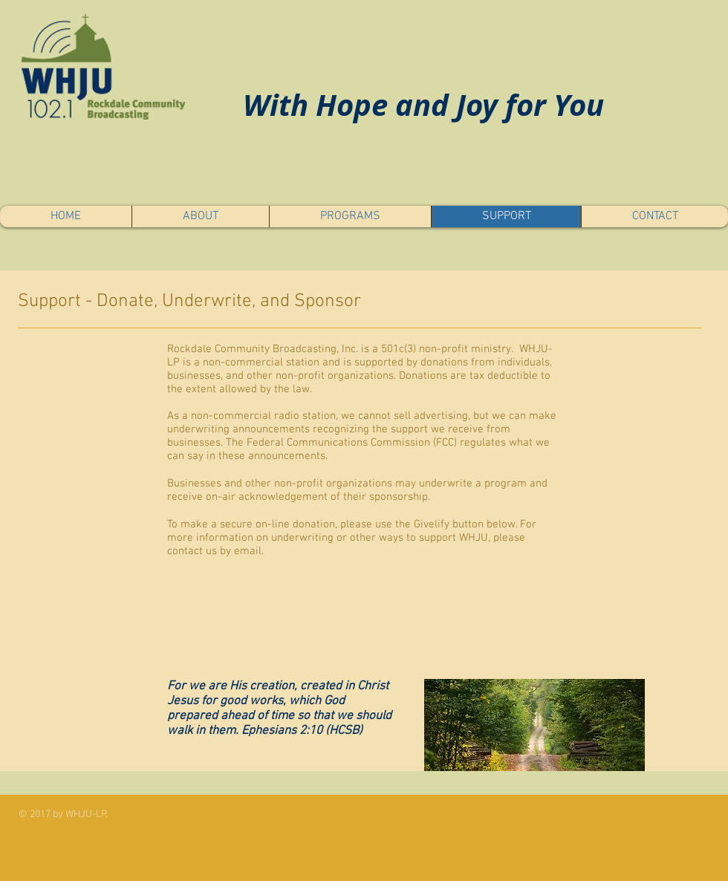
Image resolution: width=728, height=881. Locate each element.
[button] (200, 216)
